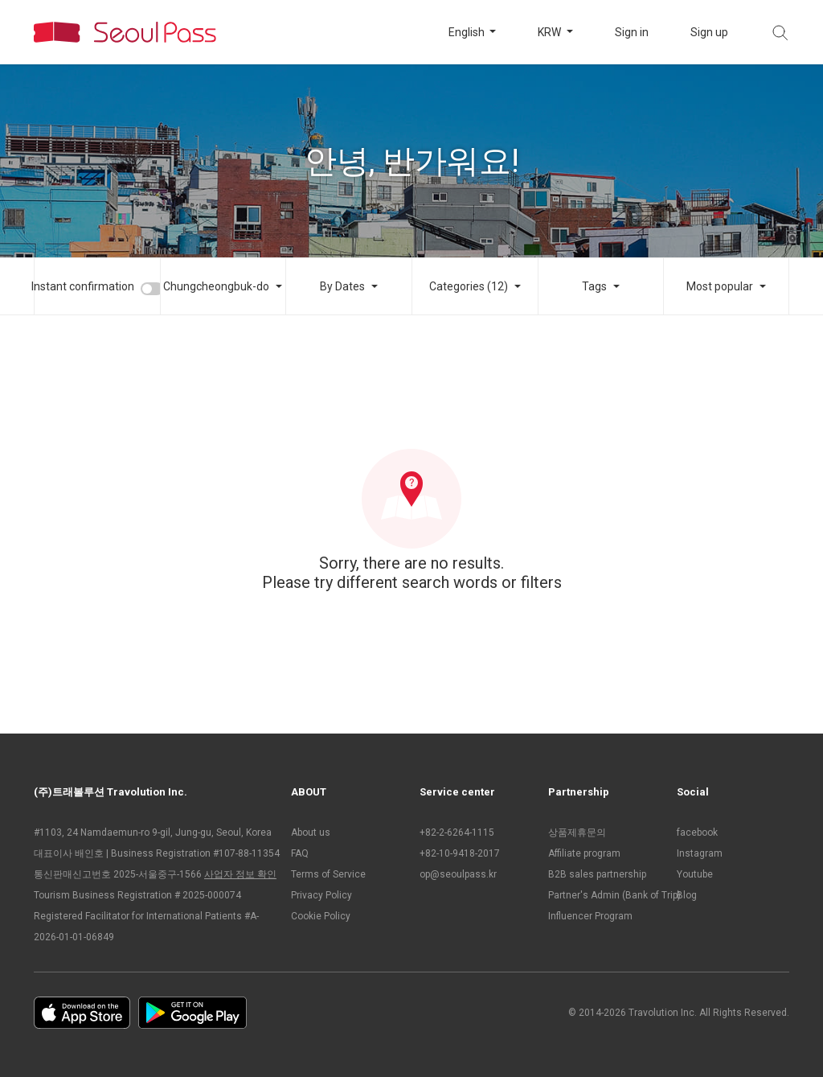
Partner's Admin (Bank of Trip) (604, 895)
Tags (594, 286)
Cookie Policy (320, 916)
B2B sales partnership (597, 874)
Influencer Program (590, 916)
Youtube (695, 874)
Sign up (709, 32)
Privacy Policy (321, 895)
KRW (550, 32)
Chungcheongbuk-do (216, 286)
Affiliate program (584, 853)
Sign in (632, 32)
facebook (697, 832)
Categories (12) (468, 286)
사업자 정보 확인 (240, 874)
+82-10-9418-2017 (460, 853)
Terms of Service (328, 874)
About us (310, 832)
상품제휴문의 (577, 832)
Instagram (700, 853)
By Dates (342, 286)
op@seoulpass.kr (458, 874)
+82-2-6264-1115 (457, 832)
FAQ (300, 853)
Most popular (719, 286)
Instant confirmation (82, 286)
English (467, 32)
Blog (687, 895)
